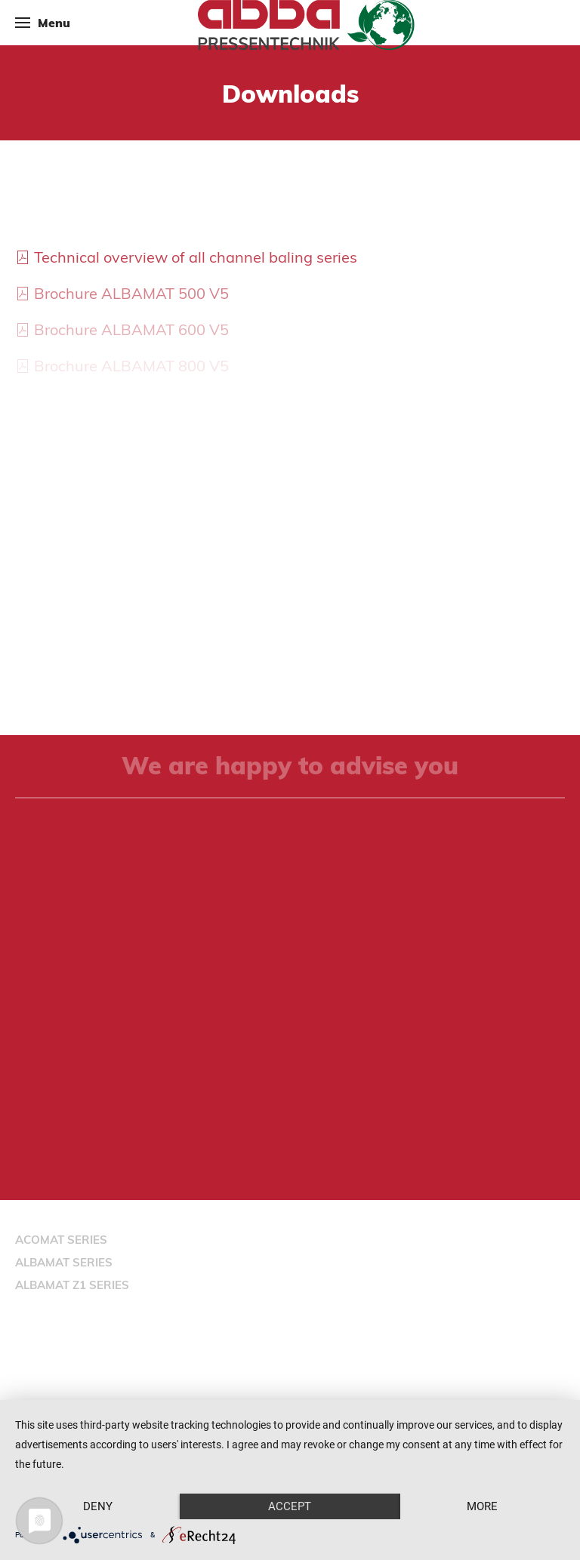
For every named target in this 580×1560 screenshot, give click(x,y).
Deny (98, 1506)
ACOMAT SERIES (61, 1239)
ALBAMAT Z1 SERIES (72, 1285)
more (482, 1506)
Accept (289, 1506)
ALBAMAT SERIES (64, 1262)
